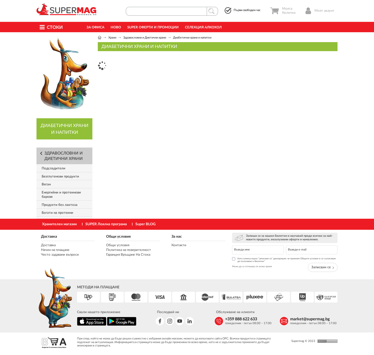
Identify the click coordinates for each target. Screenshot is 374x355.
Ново (116, 27)
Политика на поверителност (128, 250)
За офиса (95, 27)
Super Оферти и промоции (153, 27)
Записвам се (322, 267)
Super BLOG (145, 224)
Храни (112, 37)
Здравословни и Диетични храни (144, 37)
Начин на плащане (55, 250)
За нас (176, 236)
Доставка (49, 236)
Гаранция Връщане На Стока (128, 254)
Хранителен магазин (59, 224)
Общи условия (118, 236)
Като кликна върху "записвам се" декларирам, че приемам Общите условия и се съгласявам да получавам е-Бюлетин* (284, 259)
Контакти (178, 245)
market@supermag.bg (310, 319)
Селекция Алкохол (203, 27)
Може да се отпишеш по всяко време (252, 266)
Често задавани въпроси (60, 254)
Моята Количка (282, 11)
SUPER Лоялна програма (106, 224)
